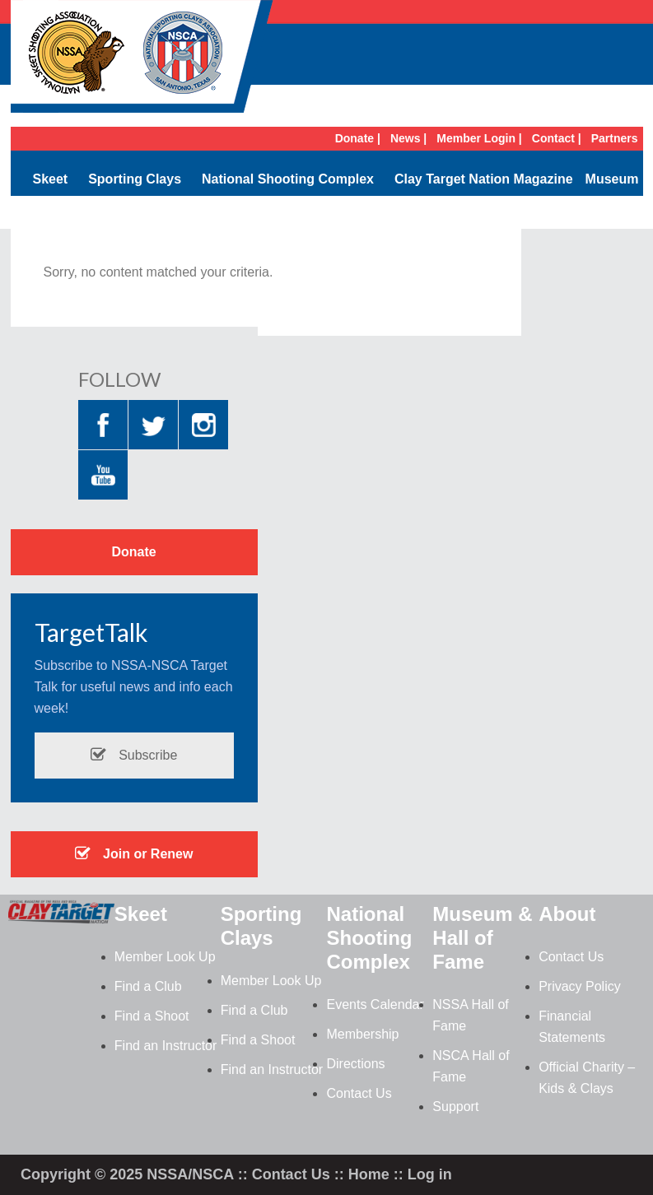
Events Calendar (374, 1004)
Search (616, 212)
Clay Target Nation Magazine (483, 179)
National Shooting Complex (288, 179)
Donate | (357, 138)
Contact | (556, 138)
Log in (430, 1174)
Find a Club (148, 986)
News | (408, 138)
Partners (614, 138)
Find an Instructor (165, 1046)
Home (368, 1174)
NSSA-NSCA (142, 61)
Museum (612, 179)
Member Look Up (165, 957)
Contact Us (358, 1093)
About (567, 914)
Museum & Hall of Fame (482, 938)
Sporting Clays (134, 179)
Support (455, 1107)
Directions (355, 1064)
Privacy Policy (580, 986)
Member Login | (478, 138)
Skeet (50, 179)
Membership (362, 1034)
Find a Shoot (151, 1016)
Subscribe (134, 755)
